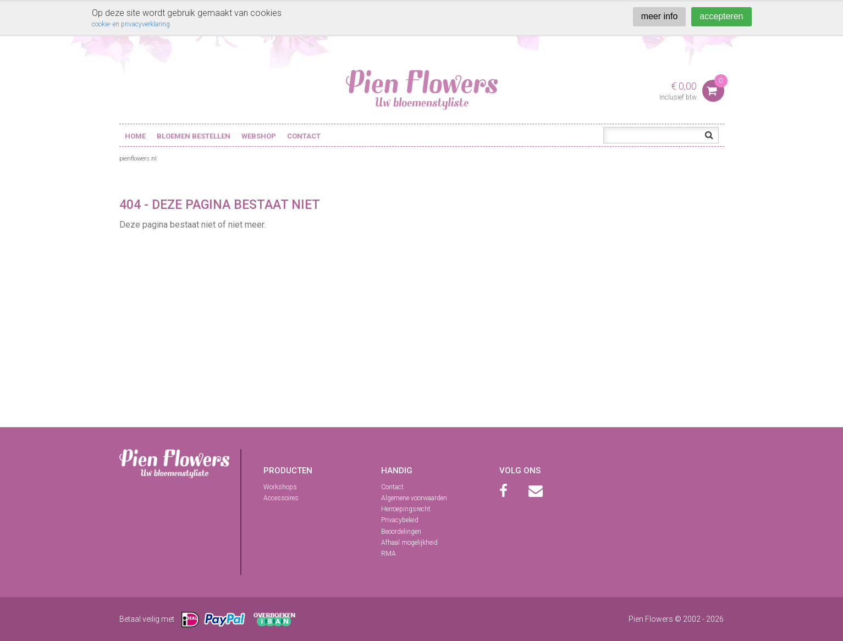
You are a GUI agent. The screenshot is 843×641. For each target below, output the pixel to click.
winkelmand (703, 46)
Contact (304, 136)
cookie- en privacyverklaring (131, 24)
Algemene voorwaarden (414, 498)
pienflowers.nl (138, 158)
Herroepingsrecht (406, 509)
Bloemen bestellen (193, 136)
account (662, 46)
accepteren (721, 16)
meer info (659, 16)
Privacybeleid (399, 520)
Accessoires (281, 498)
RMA (388, 553)
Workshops (280, 487)
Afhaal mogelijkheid (409, 542)
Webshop (258, 136)
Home (135, 136)
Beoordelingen (401, 531)
